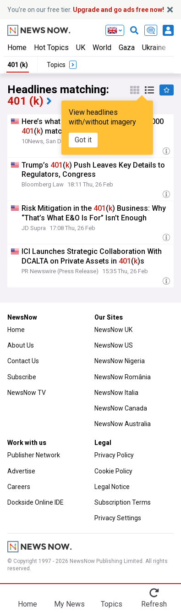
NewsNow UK (113, 329)
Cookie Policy (113, 471)
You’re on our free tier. (85, 9)
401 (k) (17, 64)
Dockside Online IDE (35, 502)
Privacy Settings (117, 518)
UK (80, 47)
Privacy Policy (114, 455)
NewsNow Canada (120, 408)
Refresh (154, 604)
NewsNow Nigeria (119, 361)
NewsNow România (122, 377)
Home (17, 47)
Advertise (21, 471)
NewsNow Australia (122, 423)
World (102, 47)
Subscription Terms (122, 502)
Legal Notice (112, 486)
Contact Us (23, 361)
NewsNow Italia (116, 392)
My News (69, 604)
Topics (111, 604)
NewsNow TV (26, 392)
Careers (18, 486)
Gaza (127, 47)
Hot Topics (51, 47)
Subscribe (21, 377)
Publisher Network (33, 455)
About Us (20, 345)
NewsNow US (113, 345)
